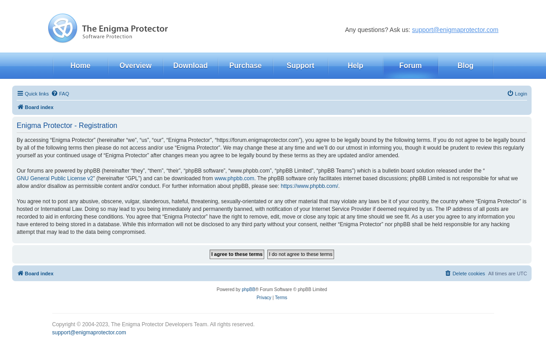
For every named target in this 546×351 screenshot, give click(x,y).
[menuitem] (60, 93)
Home (80, 65)
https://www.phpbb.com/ (309, 186)
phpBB (248, 289)
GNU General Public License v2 (55, 178)
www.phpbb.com (234, 178)
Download (190, 65)
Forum (410, 65)
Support (300, 65)
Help (355, 65)
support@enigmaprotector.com (455, 29)
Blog (466, 65)
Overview (135, 65)
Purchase (245, 65)
